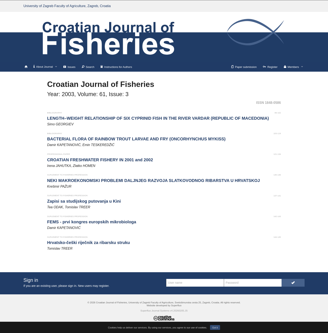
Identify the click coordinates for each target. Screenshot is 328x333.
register (104, 285)
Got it (215, 327)
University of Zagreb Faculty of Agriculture (67, 6)
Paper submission (244, 67)
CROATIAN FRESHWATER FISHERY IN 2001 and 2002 (100, 160)
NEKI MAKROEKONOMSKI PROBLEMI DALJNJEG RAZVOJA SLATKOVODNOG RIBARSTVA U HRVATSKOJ (153, 180)
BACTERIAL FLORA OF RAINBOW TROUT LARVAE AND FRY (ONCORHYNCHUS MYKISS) (136, 139)
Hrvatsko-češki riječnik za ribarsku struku (88, 242)
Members (291, 67)
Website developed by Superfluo (164, 305)
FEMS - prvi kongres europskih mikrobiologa (91, 222)
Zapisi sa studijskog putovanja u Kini (84, 201)
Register (270, 67)
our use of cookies (196, 327)
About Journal (43, 66)
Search (88, 67)
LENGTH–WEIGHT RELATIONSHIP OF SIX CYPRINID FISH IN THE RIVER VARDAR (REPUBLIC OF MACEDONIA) (158, 118)
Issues (69, 67)
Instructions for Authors (116, 67)
